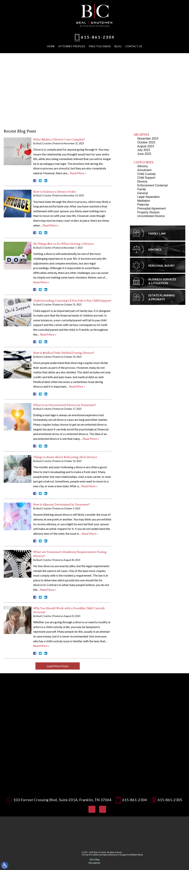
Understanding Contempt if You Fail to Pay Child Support (72, 300)
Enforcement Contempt (152, 185)
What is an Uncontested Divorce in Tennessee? (64, 405)
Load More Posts (57, 666)
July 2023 (143, 150)
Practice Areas (100, 46)
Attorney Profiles (72, 46)
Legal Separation (148, 196)
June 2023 (144, 153)
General (142, 193)
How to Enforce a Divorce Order (54, 191)
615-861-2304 (98, 37)
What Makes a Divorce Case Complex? (59, 139)
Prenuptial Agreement (151, 208)
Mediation (143, 200)
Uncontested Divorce (151, 216)
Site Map (95, 859)
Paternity (143, 204)
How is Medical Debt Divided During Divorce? (63, 353)
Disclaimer (94, 862)
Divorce (142, 181)
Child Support (146, 177)
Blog (117, 46)
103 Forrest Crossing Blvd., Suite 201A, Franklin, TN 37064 (62, 799)
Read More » (78, 173)
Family (141, 189)
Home (51, 46)
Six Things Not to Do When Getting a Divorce (63, 243)
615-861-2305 (170, 799)
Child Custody (146, 174)
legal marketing (109, 855)
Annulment (144, 170)
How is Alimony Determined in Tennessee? (61, 504)
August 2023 (145, 146)
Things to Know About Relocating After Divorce (65, 457)
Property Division (148, 212)
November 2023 (147, 138)
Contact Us (133, 46)
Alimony (142, 166)
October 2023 (146, 142)
